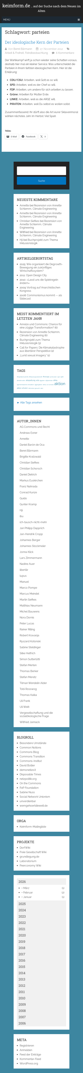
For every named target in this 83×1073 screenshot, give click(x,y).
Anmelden (26, 1050)
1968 (62, 377)
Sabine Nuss (27, 792)
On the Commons (30, 783)
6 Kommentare (65, 52)
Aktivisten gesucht (34, 388)
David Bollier (27, 765)
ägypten (42, 380)
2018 (22, 948)
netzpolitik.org (28, 778)
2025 (22, 904)
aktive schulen (22, 388)
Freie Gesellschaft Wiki (33, 852)
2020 (22, 935)
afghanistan (49, 380)
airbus (45, 384)
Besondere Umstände (33, 743)
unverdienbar (28, 801)
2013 (22, 979)
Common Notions (30, 747)
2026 (22, 881)
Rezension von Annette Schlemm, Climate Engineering (41, 207)
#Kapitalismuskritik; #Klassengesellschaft (29, 377)
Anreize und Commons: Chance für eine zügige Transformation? (41, 326)
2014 (22, 973)
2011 (22, 992)
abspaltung (30, 380)
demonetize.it (28, 769)
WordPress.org (29, 1063)
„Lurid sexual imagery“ (33, 355)
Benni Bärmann (22, 48)
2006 (22, 1023)
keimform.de (41, 8)
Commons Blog (29, 752)
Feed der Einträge (30, 1054)
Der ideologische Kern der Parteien (37, 42)
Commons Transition (32, 756)
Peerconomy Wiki (30, 865)
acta (37, 380)
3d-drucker (53, 377)
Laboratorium (28, 861)
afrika (55, 380)
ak (48, 384)
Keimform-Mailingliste (33, 826)
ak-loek (51, 384)
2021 (22, 929)
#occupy (46, 377)
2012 (22, 985)
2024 (22, 910)
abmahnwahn (21, 380)
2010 (22, 998)
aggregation (38, 384)
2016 (22, 960)
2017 (22, 954)
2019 (22, 941)
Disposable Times (30, 774)
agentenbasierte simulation (25, 384)
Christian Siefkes (29, 221)
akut (42, 388)
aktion (59, 383)
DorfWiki (25, 847)
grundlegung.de (29, 856)
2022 (22, 922)
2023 (22, 916)
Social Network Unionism (35, 796)
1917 (58, 377)
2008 (22, 1010)
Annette (24, 205)
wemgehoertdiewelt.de (34, 805)
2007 (22, 1017)
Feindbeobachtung (36, 52)
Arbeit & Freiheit (14, 52)
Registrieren (27, 1045)
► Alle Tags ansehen (29, 402)
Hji (21, 239)
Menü (6, 19)
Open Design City (36, 275)
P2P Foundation (29, 787)
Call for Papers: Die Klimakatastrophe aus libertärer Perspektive (42, 349)
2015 (22, 966)
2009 (22, 1004)
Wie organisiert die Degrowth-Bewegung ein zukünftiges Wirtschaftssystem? (41, 267)
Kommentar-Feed (30, 1059)
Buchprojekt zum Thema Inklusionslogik (35, 341)
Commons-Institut (31, 761)
